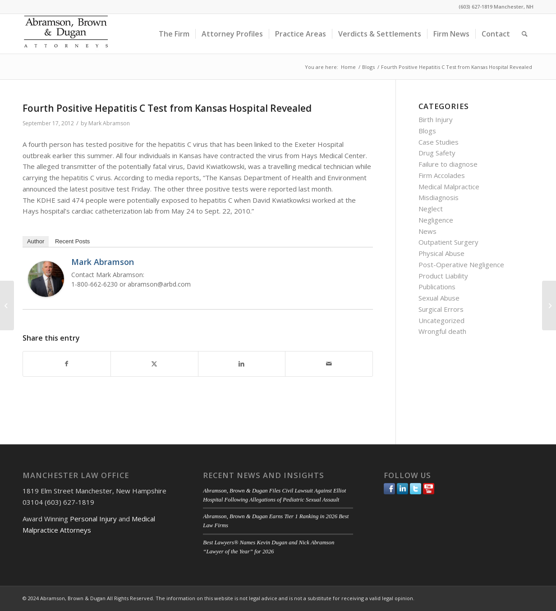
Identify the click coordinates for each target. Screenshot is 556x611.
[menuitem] (174, 34)
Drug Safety (436, 152)
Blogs (427, 130)
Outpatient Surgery (448, 241)
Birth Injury (435, 119)
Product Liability (443, 275)
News (427, 231)
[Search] (524, 34)
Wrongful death (442, 331)
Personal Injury (93, 518)
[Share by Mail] (328, 363)
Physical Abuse (441, 253)
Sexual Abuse (439, 297)
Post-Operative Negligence (461, 264)
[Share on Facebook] (66, 363)
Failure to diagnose (448, 164)
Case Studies (438, 141)
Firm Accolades (441, 175)
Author (35, 241)
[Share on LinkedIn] (241, 363)
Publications (436, 286)
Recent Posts (72, 241)
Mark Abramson (109, 123)
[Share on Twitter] (154, 363)
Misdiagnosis (438, 197)
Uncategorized (441, 320)
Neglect (430, 208)
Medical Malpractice (448, 186)
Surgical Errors (441, 309)
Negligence (435, 219)
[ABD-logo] (66, 34)
